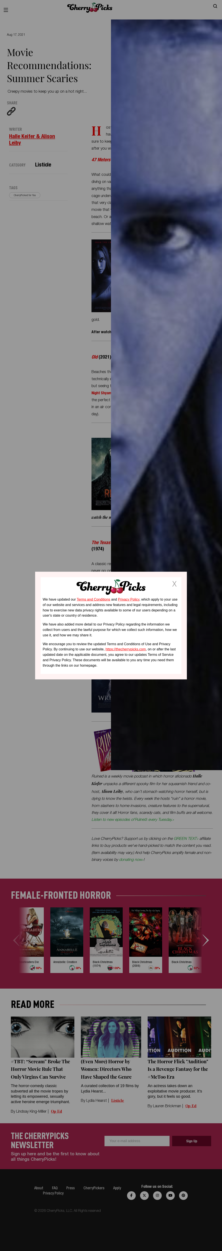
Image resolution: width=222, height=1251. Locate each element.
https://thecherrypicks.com (126, 649)
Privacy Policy (128, 599)
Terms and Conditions (93, 599)
